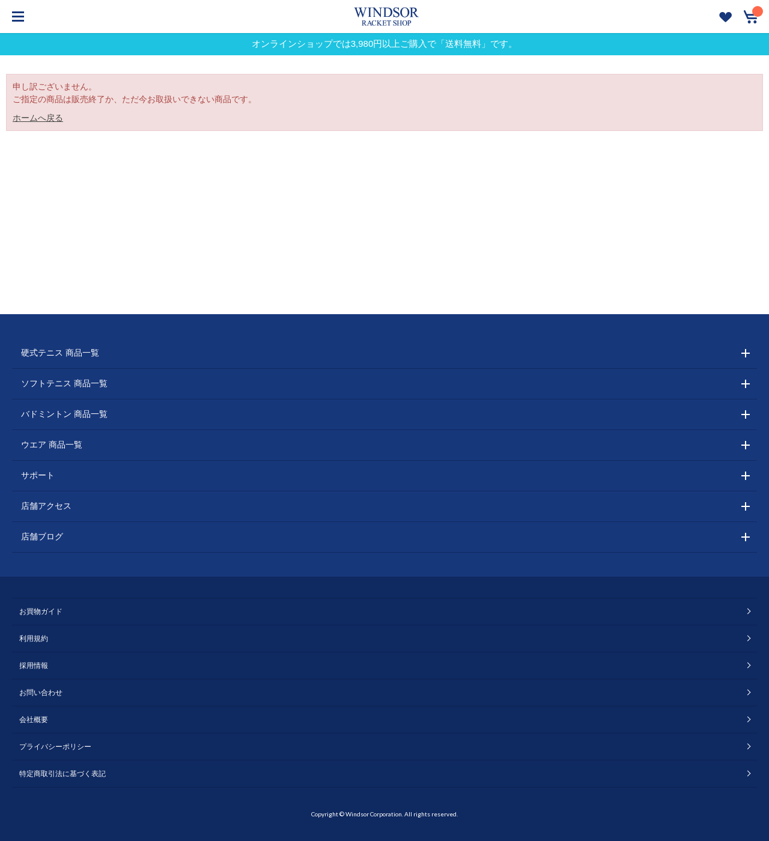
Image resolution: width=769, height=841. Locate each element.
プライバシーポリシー (55, 746)
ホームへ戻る (38, 118)
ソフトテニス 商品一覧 (64, 383)
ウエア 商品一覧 (51, 444)
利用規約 (33, 638)
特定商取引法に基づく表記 (62, 774)
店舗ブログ (42, 536)
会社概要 (33, 719)
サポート (38, 475)
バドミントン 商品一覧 (64, 414)
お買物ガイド (40, 611)
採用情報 (33, 665)
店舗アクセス (46, 506)
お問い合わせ (40, 692)
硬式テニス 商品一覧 (60, 352)
